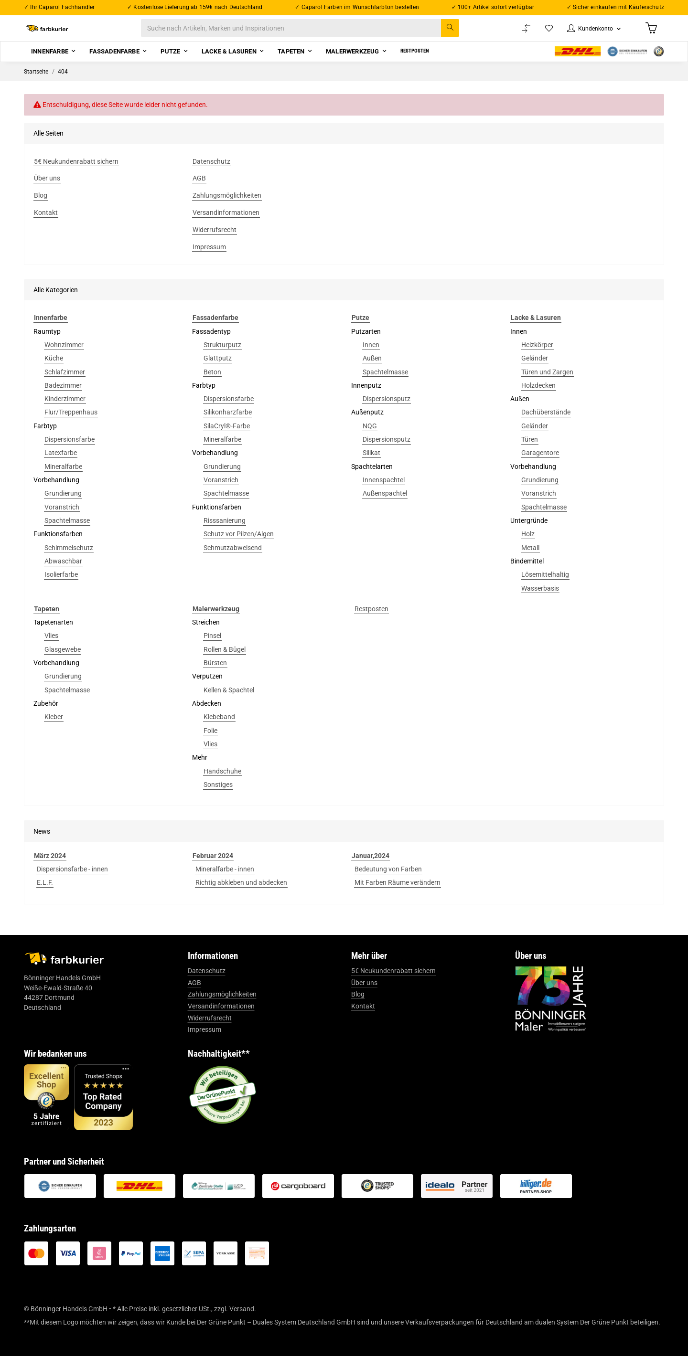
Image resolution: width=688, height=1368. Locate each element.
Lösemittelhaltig (545, 586)
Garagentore (540, 465)
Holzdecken (538, 397)
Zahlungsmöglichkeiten (222, 1006)
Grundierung (63, 505)
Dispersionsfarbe (69, 451)
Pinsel (212, 648)
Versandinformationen (221, 1018)
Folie (210, 742)
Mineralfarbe (63, 478)
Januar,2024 (370, 867)
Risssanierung (225, 532)
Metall (530, 559)
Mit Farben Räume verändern (398, 894)
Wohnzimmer (64, 357)
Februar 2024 (213, 867)
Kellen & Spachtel (229, 702)
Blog (358, 1006)
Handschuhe (222, 783)
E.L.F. (45, 894)
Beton (212, 384)
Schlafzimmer (64, 384)
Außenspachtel (385, 505)
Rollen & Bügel (225, 661)
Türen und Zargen (547, 384)
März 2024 (50, 867)
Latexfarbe (60, 465)
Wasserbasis (540, 600)
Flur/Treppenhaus (70, 424)
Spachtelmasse (67, 532)
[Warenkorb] (650, 34)
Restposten (371, 621)
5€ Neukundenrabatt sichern (393, 982)
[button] (588, 34)
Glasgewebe (62, 661)
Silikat (371, 465)
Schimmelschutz (68, 559)
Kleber (53, 728)
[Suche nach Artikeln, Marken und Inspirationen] (309, 34)
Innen (371, 357)
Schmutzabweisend (233, 559)
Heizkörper (537, 357)
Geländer (534, 370)
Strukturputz (222, 357)
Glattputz (218, 370)
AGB (194, 994)
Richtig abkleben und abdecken (241, 894)
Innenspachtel (384, 492)
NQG (370, 438)
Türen (529, 451)
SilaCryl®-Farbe (227, 438)
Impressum (204, 1041)
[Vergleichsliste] (516, 34)
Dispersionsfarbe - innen (72, 881)
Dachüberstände (545, 424)
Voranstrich (61, 519)
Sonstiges (218, 796)
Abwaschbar (63, 573)
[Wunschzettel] (539, 34)
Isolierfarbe (61, 586)
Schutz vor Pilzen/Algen (239, 546)
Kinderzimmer (65, 410)
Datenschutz (207, 982)
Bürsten (215, 675)
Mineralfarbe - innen (224, 881)
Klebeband (219, 728)
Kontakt (363, 1018)
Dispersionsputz (386, 410)
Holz (528, 546)
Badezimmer (63, 397)
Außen (372, 370)
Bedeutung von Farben (388, 881)
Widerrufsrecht (210, 1030)
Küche (53, 370)
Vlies (51, 648)
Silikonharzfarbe (228, 424)
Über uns (364, 994)
